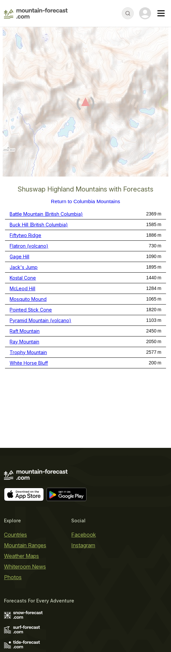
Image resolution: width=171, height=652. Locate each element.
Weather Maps (21, 556)
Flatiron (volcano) (29, 246)
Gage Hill (19, 256)
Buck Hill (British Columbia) (39, 224)
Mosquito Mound (28, 299)
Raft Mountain (25, 331)
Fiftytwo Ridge (25, 235)
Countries (15, 534)
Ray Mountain (24, 341)
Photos (13, 577)
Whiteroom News (25, 566)
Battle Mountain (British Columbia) (46, 214)
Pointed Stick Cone (31, 310)
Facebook (83, 534)
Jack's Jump (24, 267)
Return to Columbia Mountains (85, 201)
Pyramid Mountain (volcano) (40, 320)
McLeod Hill (22, 288)
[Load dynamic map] (85, 104)
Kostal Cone (23, 278)
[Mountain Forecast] (36, 13)
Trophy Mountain (28, 352)
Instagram (83, 545)
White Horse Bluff (29, 363)
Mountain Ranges (25, 545)
